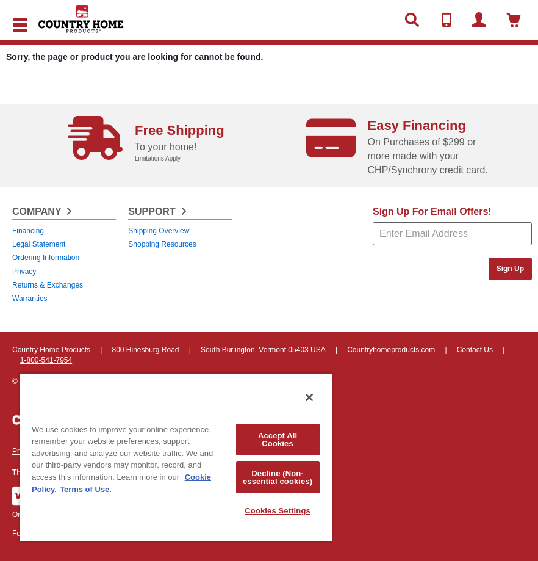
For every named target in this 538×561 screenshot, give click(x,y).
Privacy (24, 271)
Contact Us (475, 350)
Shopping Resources (162, 244)
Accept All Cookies (277, 439)
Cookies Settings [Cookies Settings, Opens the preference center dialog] (277, 510)
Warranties (30, 298)
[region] (176, 457)
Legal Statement (38, 244)
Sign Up (510, 268)
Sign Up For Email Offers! (432, 211)
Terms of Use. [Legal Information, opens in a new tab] (86, 489)
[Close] (309, 397)
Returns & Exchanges (47, 285)
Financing (28, 230)
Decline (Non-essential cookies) (277, 477)
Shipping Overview (158, 230)
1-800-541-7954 (46, 360)
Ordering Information (45, 257)
